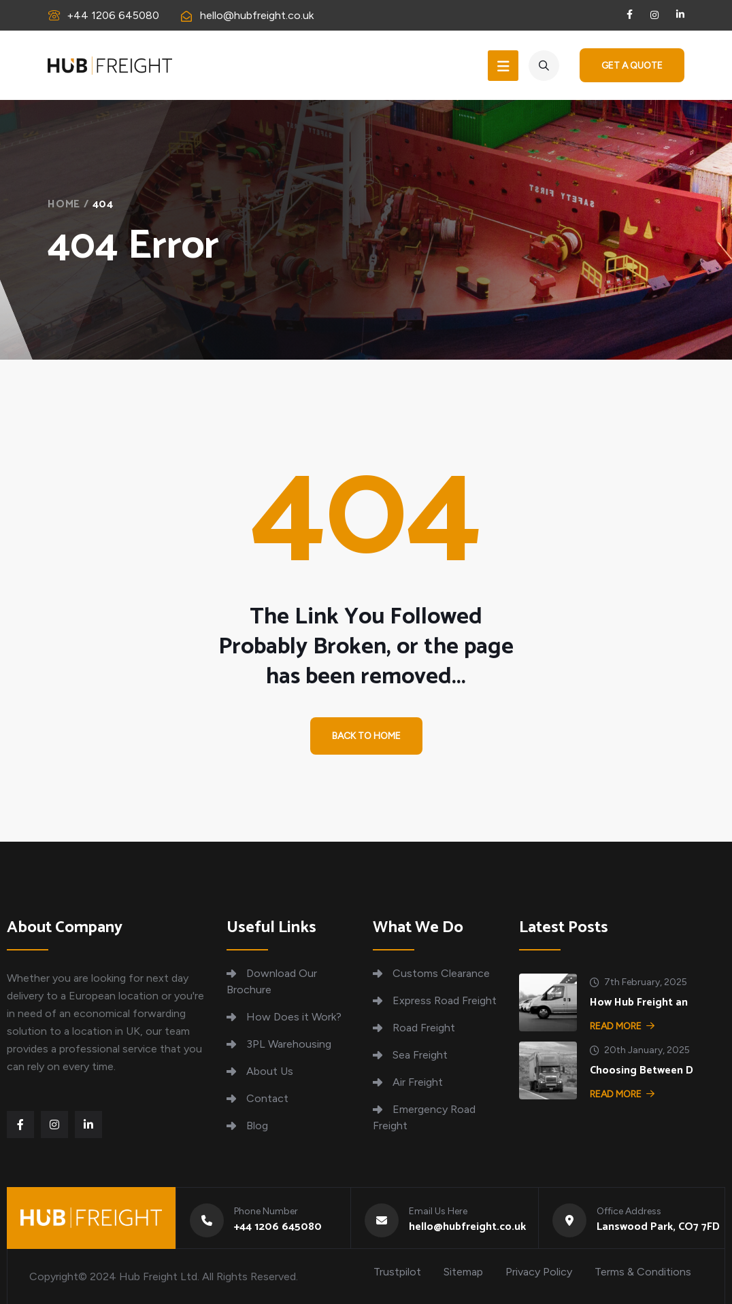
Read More (622, 1026)
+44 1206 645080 (113, 15)
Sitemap (463, 1271)
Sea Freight (420, 1054)
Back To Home (366, 736)
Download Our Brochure (272, 981)
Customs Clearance (441, 973)
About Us (269, 1071)
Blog (257, 1125)
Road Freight (424, 1027)
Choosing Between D (641, 1070)
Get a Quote (632, 65)
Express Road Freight (445, 1000)
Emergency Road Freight (424, 1117)
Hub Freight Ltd (158, 1276)
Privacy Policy (538, 1271)
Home (64, 204)
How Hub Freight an (639, 1002)
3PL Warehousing (288, 1043)
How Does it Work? (294, 1016)
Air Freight (418, 1082)
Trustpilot (397, 1271)
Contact (267, 1098)
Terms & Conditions (643, 1271)
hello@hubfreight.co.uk (257, 15)
